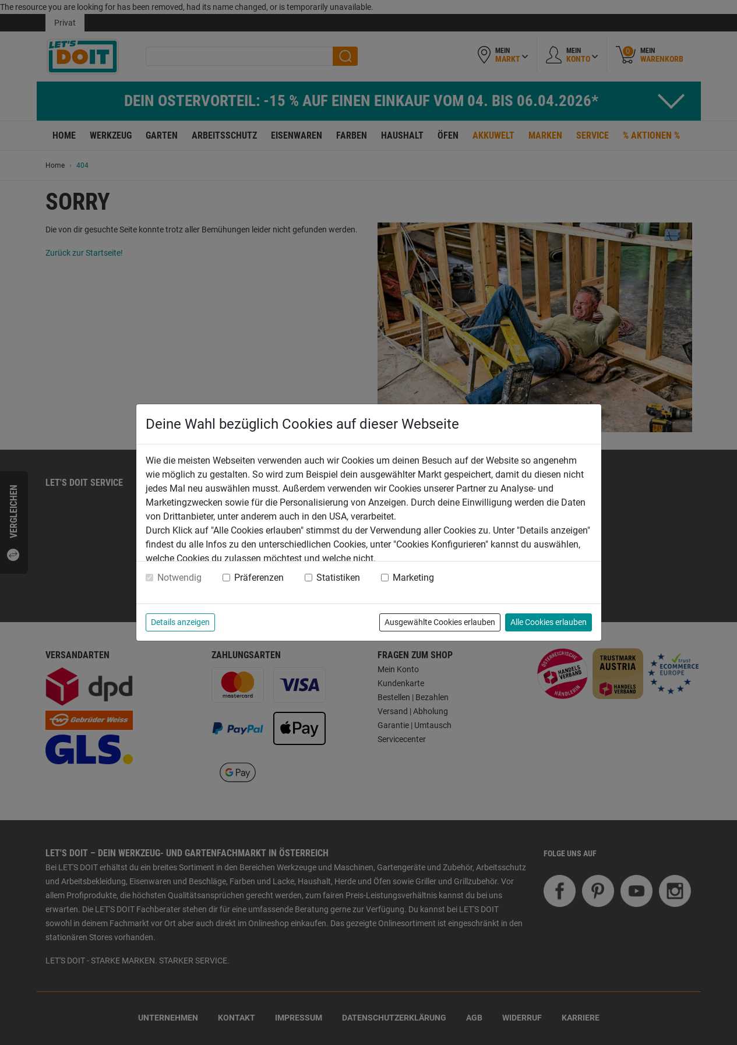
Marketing (413, 577)
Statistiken (338, 577)
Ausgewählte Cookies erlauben (440, 622)
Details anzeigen (180, 622)
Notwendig (179, 577)
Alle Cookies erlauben (548, 622)
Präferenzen (259, 577)
